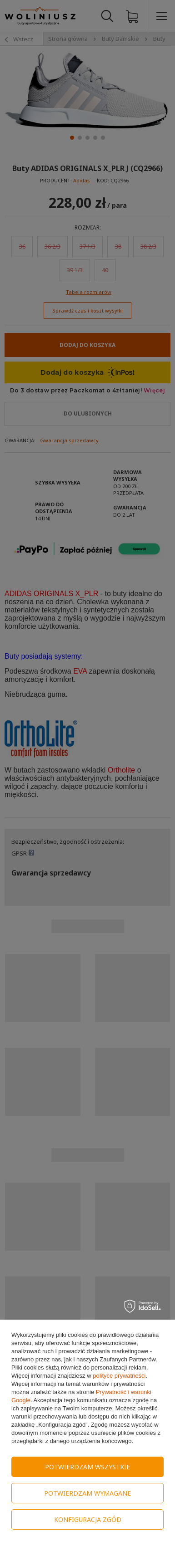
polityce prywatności (119, 1375)
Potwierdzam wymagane (87, 1493)
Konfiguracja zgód (87, 1519)
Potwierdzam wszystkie (87, 1467)
